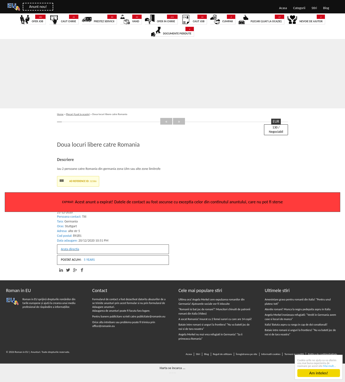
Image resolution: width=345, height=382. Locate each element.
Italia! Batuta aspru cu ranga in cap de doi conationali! (296, 324)
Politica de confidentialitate (322, 354)
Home (60, 114)
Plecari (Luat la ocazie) (78, 114)
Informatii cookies (271, 354)
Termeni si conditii (294, 354)
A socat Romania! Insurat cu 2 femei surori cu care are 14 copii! (215, 319)
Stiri (314, 8)
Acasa (283, 8)
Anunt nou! (38, 6)
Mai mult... (329, 366)
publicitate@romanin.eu (151, 316)
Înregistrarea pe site (246, 354)
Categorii (299, 8)
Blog (326, 8)
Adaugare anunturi (103, 307)
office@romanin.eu (103, 326)
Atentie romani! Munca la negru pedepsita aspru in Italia (297, 309)
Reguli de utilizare (222, 354)
